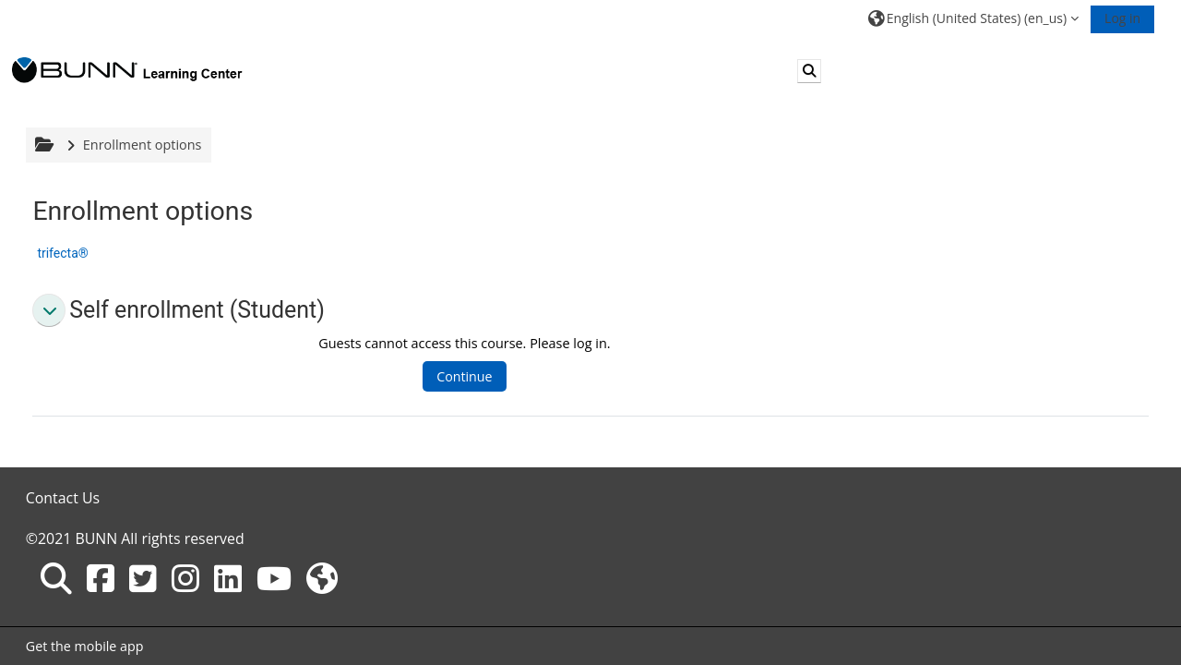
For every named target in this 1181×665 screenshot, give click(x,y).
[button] (973, 18)
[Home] (127, 70)
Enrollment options (142, 144)
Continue (464, 376)
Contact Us (63, 498)
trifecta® (62, 253)
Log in (1122, 18)
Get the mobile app (85, 646)
